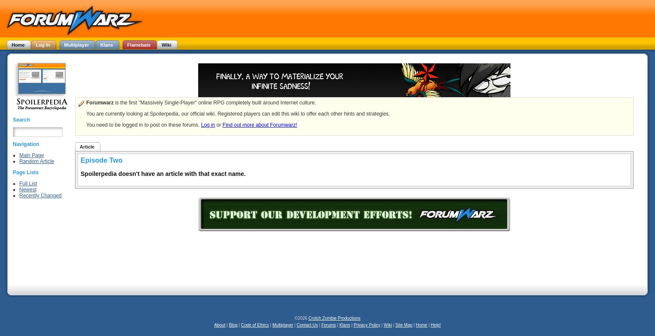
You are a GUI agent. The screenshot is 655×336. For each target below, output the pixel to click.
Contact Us (307, 325)
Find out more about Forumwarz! (260, 125)
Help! (436, 325)
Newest (27, 190)
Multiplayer (282, 325)
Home (421, 325)
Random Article (36, 161)
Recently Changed (40, 196)
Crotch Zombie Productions (334, 318)
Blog (233, 325)
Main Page (31, 155)
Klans (344, 325)
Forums (328, 325)
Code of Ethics (255, 325)
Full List (28, 184)
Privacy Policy (366, 325)
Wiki (388, 325)
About (219, 325)
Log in (208, 125)
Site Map (403, 325)
